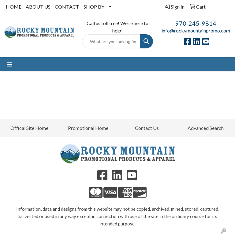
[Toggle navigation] (9, 64)
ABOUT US (38, 6)
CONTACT (67, 6)
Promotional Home (88, 128)
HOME (13, 6)
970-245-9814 (195, 23)
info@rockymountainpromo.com (196, 30)
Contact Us (147, 128)
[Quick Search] (111, 41)
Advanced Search (206, 128)
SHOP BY (94, 6)
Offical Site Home (29, 128)
